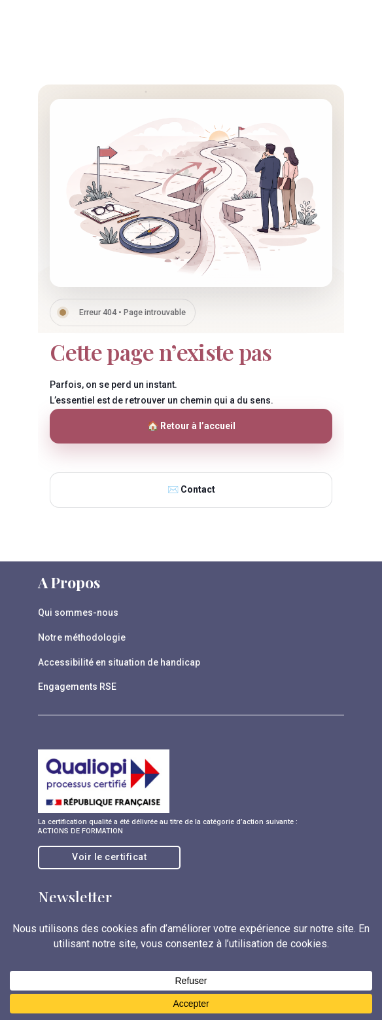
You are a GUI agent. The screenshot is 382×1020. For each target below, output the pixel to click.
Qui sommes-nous (78, 612)
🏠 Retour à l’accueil (191, 426)
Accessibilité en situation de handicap (119, 662)
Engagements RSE (77, 686)
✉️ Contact (191, 489)
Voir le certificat (109, 857)
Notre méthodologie (82, 637)
